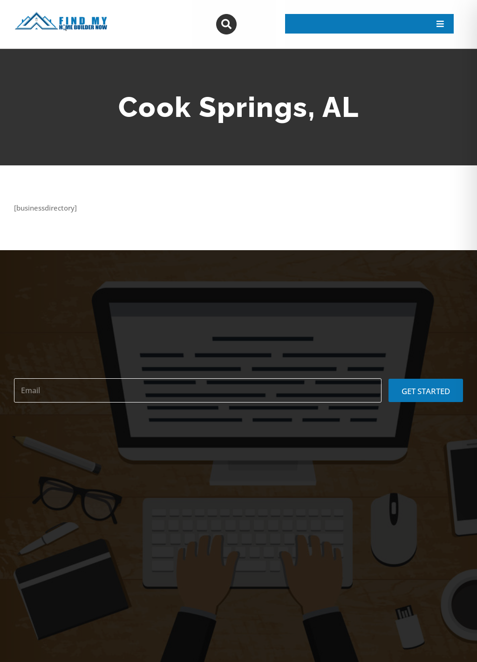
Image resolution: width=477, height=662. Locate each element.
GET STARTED (426, 391)
